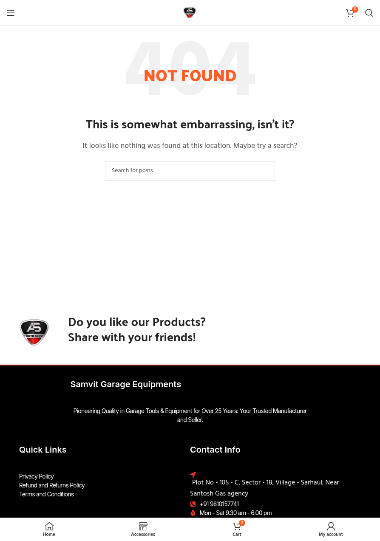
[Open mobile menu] (10, 12)
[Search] (369, 12)
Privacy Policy (36, 476)
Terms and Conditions (46, 494)
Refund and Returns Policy (52, 485)
